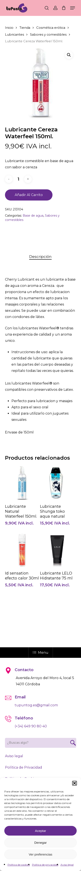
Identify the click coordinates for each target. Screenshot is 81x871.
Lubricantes (14, 34)
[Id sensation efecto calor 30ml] (22, 550)
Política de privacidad (45, 864)
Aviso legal (67, 864)
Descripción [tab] (40, 256)
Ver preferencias (40, 854)
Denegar (40, 842)
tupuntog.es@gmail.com (36, 705)
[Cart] (64, 8)
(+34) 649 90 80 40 (31, 726)
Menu (40, 653)
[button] (74, 783)
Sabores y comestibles (48, 34)
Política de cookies (19, 864)
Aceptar (40, 831)
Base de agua (33, 215)
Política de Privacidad (23, 767)
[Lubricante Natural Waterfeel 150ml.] (22, 483)
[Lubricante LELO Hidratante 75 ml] (57, 550)
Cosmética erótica (50, 28)
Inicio (9, 28)
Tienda (24, 28)
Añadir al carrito (29, 195)
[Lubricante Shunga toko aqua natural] (57, 483)
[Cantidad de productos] (18, 179)
